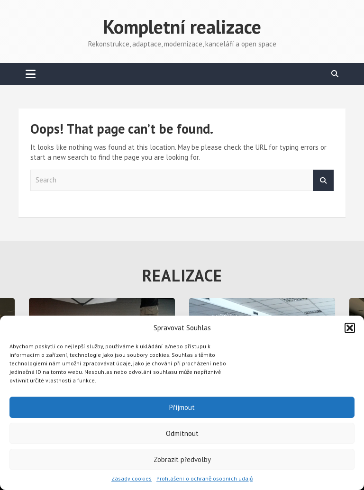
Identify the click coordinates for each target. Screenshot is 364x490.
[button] (350, 328)
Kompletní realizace (182, 26)
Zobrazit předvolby (182, 459)
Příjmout (182, 407)
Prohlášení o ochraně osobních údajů (204, 478)
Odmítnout (182, 433)
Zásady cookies (131, 478)
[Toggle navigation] (30, 74)
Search (323, 180)
